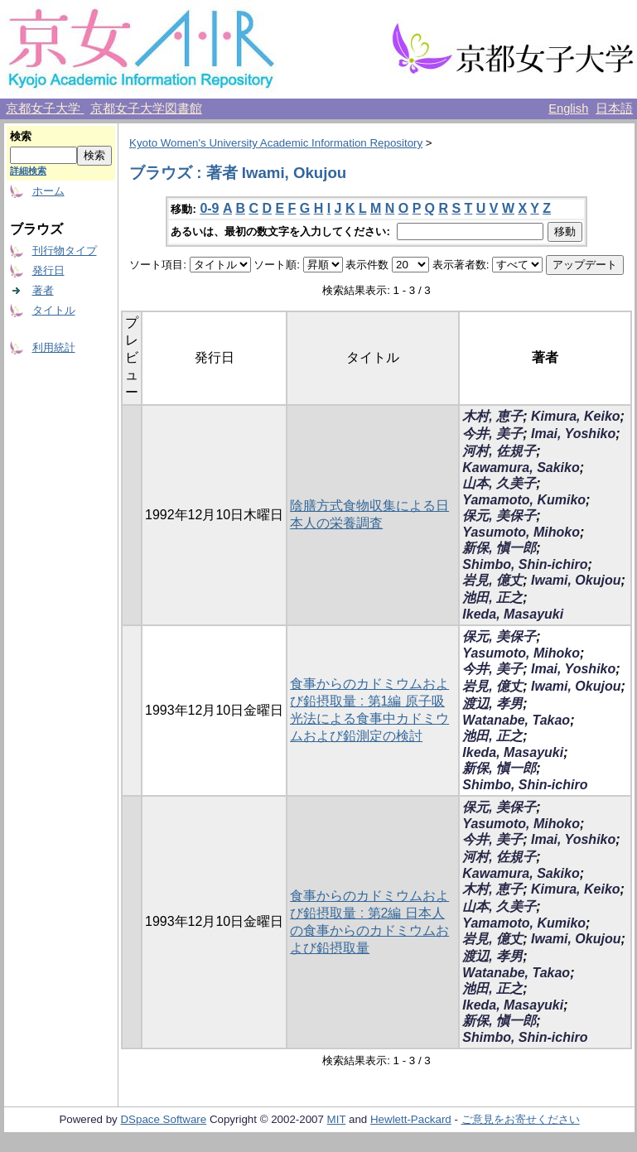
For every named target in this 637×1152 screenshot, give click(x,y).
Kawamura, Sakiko (520, 467)
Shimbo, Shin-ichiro (524, 564)
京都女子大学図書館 (146, 108)
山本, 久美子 (499, 483)
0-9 (209, 208)
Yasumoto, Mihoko (521, 532)
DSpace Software (163, 1119)
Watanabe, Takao (516, 720)
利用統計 (53, 347)
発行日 (48, 270)
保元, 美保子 (499, 516)
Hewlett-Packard (410, 1119)
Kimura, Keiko (575, 416)
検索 (20, 136)
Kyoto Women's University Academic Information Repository (275, 143)
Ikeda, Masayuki (512, 614)
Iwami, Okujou (575, 580)
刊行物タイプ (64, 250)
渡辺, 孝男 (492, 704)
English (568, 108)
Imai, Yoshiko (573, 434)
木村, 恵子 (492, 416)
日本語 (614, 108)
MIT (336, 1119)
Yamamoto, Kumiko (524, 500)
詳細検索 (28, 171)
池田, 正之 (492, 597)
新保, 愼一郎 (499, 548)
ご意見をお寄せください (520, 1119)
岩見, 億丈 (492, 580)
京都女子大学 (45, 108)
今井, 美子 (492, 434)
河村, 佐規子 (499, 451)
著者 (43, 290)
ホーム (48, 191)
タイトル (53, 310)
